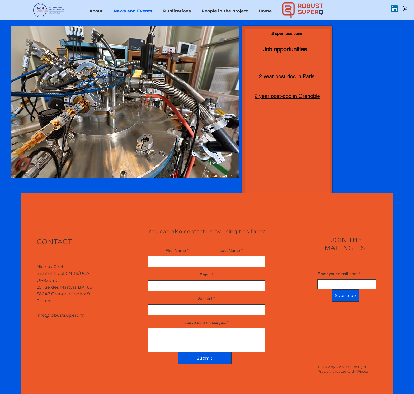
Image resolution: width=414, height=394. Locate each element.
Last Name (230, 250)
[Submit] (205, 358)
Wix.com (364, 371)
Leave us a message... (205, 322)
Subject (205, 299)
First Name (175, 250)
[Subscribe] (345, 295)
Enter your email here (338, 274)
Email (205, 275)
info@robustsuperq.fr (60, 315)
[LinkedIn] (394, 8)
